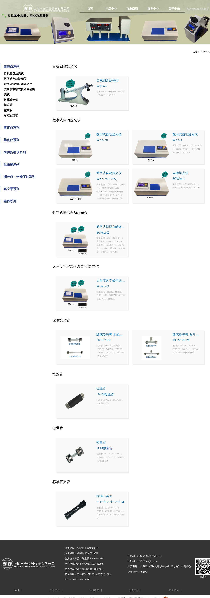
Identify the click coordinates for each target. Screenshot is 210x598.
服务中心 (153, 8)
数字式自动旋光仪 (15, 78)
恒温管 (8, 104)
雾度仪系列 (11, 128)
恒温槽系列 (11, 164)
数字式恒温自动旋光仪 (18, 84)
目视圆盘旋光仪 (14, 73)
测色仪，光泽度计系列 (19, 176)
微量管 (8, 110)
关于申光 (174, 8)
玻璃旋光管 (11, 99)
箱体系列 (10, 201)
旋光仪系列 (11, 66)
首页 (90, 8)
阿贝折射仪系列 (15, 152)
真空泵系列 (11, 189)
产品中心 (111, 8)
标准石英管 (11, 115)
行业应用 (132, 8)
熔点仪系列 (11, 140)
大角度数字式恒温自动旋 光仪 (19, 92)
